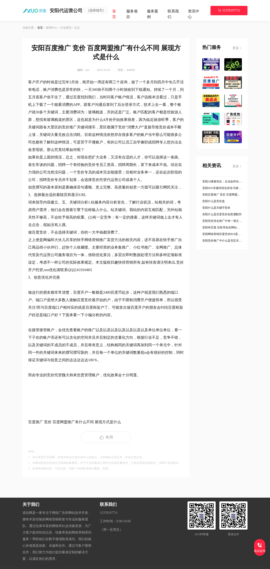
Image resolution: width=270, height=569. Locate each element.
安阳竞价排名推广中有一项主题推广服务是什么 (222, 221)
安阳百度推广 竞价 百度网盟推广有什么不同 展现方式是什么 (222, 194)
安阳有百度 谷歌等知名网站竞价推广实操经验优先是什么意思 (222, 227)
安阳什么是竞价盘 (213, 201)
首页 (40, 27)
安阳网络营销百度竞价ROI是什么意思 (222, 234)
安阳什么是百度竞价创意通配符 (222, 214)
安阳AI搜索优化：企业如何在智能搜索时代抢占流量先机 (222, 181)
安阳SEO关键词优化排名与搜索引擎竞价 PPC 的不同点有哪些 (222, 188)
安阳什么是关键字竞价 (216, 207)
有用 (106, 437)
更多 (237, 48)
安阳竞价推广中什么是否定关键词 (222, 240)
